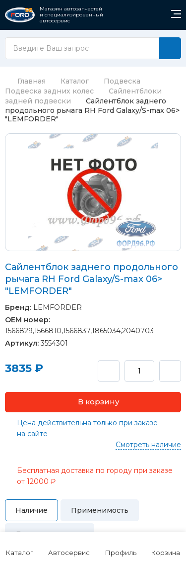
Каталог (75, 81)
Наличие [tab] (31, 510)
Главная (25, 81)
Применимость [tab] (99, 510)
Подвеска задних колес (49, 91)
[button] (93, 402)
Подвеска (122, 81)
